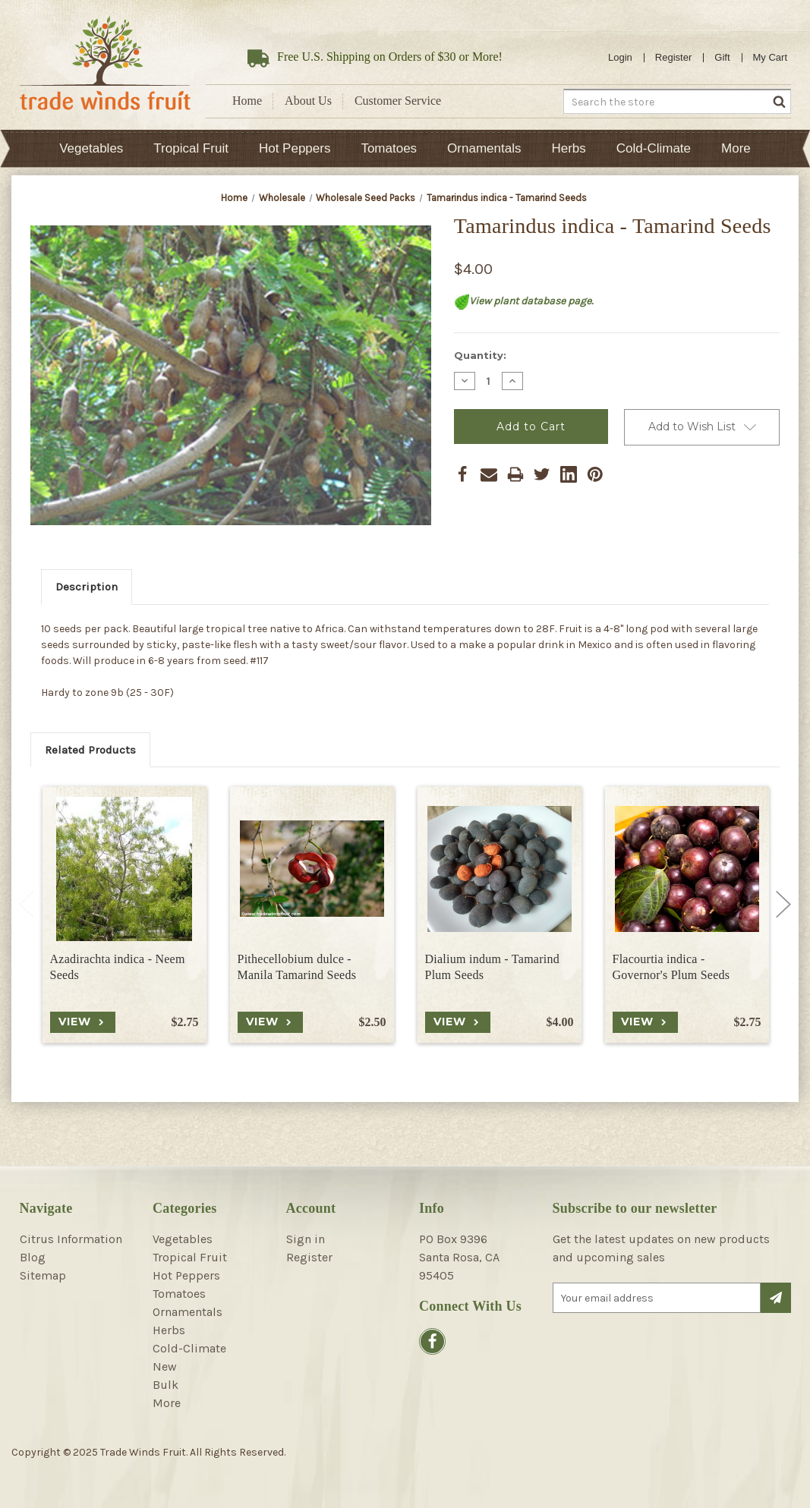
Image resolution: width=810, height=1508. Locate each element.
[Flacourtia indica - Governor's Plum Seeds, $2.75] (687, 869)
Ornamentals (484, 148)
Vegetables (91, 148)
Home (247, 100)
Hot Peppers (295, 148)
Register (673, 57)
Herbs (568, 148)
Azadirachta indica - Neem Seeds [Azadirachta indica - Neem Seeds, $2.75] (117, 966)
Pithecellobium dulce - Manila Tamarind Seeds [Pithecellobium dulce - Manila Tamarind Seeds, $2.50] (297, 966)
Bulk (165, 1384)
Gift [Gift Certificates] (722, 57)
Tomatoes (389, 148)
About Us (308, 100)
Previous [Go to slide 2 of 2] (26, 904)
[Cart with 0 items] (770, 57)
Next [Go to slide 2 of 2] (783, 904)
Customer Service (398, 100)
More (736, 148)
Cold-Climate (653, 148)
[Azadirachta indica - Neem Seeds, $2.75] (124, 869)
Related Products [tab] (90, 750)
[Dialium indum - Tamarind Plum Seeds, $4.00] (499, 869)
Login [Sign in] (620, 57)
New (165, 1366)
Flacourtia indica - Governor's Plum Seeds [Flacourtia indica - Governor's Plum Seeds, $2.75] (671, 966)
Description (86, 586)
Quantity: (480, 355)
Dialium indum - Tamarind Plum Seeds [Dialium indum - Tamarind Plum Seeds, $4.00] (492, 966)
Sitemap (43, 1275)
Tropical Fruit (191, 148)
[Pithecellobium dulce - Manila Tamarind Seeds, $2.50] (312, 869)
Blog (33, 1257)
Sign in (305, 1239)
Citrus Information (71, 1239)
